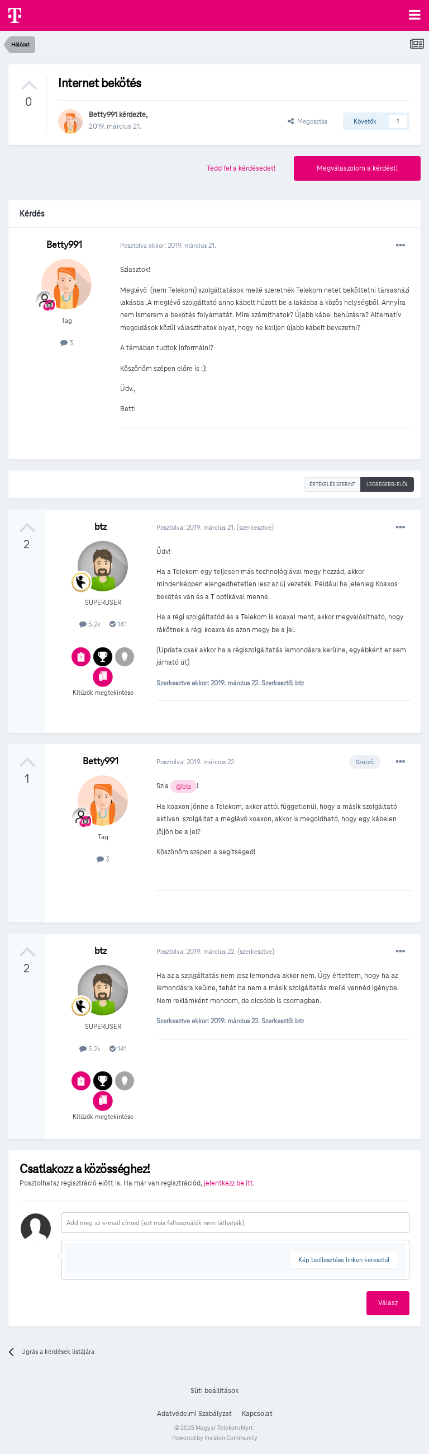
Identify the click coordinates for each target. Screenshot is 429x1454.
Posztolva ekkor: (168, 245)
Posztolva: (196, 527)
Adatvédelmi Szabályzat (194, 1413)
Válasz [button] (388, 1302)
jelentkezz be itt (228, 1183)
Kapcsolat (257, 1413)
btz (100, 527)
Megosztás (307, 121)
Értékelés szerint (332, 484)
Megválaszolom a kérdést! (357, 168)
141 (118, 624)
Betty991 (103, 114)
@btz (183, 786)
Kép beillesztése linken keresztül (343, 1259)
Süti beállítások (214, 1390)
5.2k (90, 624)
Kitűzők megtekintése (103, 692)
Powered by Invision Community (215, 1438)
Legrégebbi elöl (387, 484)
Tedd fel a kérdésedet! (241, 168)
